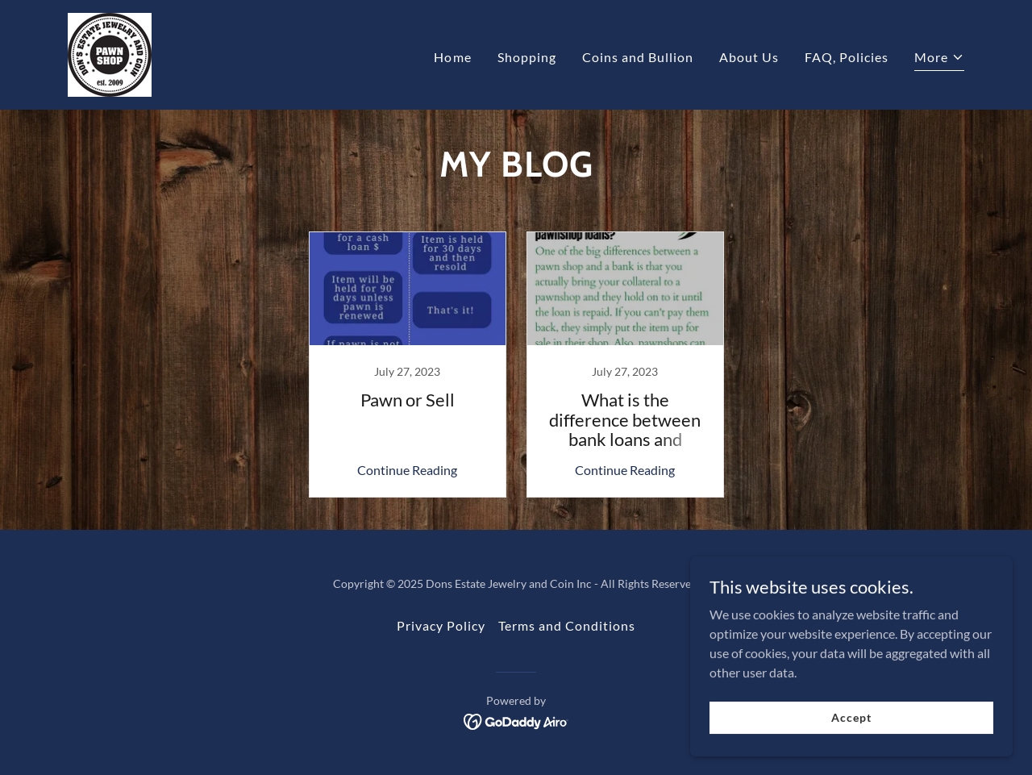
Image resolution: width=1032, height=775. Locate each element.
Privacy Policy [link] (441, 625)
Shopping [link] (526, 57)
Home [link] (452, 57)
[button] (939, 59)
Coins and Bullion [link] (637, 57)
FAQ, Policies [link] (846, 57)
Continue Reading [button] (407, 469)
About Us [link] (749, 57)
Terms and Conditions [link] (566, 625)
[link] (110, 52)
